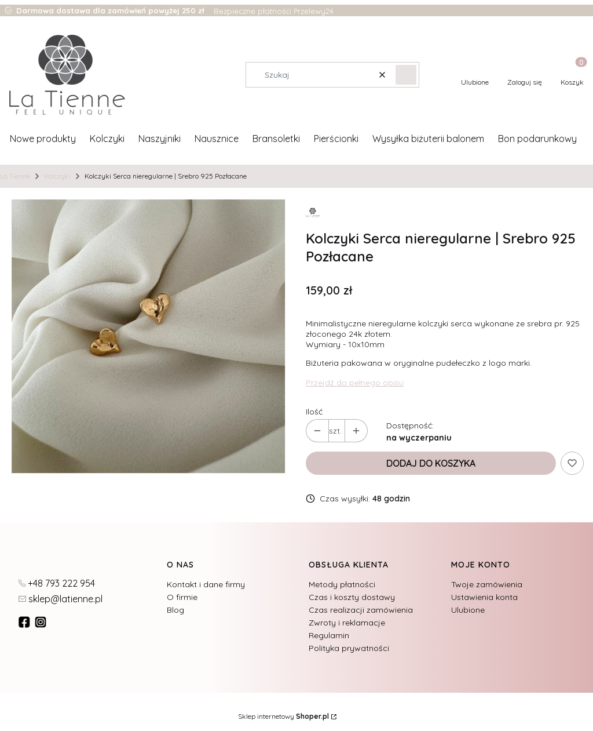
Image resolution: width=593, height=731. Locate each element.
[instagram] (42, 622)
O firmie (182, 597)
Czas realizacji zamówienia (361, 610)
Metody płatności (342, 584)
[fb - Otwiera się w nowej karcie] (25, 622)
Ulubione (468, 610)
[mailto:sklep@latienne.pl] (61, 598)
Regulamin (329, 635)
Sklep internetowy (283, 716)
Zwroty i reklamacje (347, 622)
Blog (175, 610)
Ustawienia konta (484, 597)
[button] (406, 75)
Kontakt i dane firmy (206, 584)
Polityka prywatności (349, 648)
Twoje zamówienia (486, 584)
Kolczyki (57, 176)
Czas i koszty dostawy (352, 597)
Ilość (314, 411)
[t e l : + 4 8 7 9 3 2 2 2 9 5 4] (57, 582)
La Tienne (15, 176)
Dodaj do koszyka (430, 463)
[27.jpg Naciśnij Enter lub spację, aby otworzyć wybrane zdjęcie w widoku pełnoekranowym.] (148, 336)
